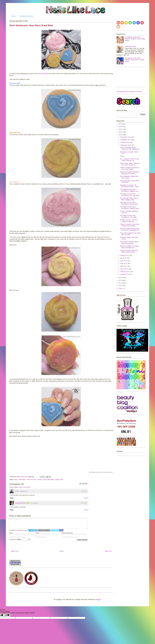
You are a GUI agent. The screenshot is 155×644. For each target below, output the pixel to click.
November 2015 (125, 140)
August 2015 (124, 255)
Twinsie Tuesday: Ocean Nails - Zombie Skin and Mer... (130, 225)
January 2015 (124, 274)
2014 (120, 277)
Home (13, 16)
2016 (120, 132)
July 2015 (123, 258)
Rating (20, 487)
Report (86, 498)
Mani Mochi (22, 479)
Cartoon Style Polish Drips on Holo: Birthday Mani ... (129, 199)
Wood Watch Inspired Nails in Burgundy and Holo (129, 242)
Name (11, 533)
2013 (120, 280)
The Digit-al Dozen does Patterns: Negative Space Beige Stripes (135, 38)
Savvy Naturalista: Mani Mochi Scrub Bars (129, 181)
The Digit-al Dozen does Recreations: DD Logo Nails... (130, 194)
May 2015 (123, 263)
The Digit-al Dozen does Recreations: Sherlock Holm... (130, 207)
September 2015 (125, 145)
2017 (120, 129)
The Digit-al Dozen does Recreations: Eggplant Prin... (129, 190)
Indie (16, 479)
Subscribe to (19, 539)
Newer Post (14, 551)
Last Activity (26, 487)
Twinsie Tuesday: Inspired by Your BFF (129, 212)
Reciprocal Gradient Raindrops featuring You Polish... (129, 173)
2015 (120, 135)
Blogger (98, 599)
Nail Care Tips (31, 479)
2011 (120, 286)
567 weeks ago (34, 503)
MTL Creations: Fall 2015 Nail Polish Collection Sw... (129, 159)
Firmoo (122, 156)
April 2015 (123, 266)
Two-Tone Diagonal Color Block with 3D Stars (130, 234)
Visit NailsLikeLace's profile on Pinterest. (129, 91)
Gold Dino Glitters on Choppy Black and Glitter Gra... (129, 247)
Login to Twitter (54, 530)
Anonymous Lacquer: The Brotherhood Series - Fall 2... (130, 186)
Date (16, 487)
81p (28, 502)
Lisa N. (17, 491)
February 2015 (125, 271)
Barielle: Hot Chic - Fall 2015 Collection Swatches (129, 220)
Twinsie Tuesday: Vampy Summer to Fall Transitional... (130, 148)
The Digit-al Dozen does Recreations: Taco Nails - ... (129, 216)
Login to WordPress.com (43, 530)
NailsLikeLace (20, 476)
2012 (120, 283)
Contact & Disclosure (26, 16)
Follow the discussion (86, 483)
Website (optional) (66, 533)
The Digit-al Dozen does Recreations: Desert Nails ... (129, 203)
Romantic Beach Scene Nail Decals (129, 238)
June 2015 (123, 261)
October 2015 (124, 142)
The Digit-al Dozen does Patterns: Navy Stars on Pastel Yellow (134, 59)
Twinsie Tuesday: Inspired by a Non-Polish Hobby (129, 168)
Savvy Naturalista (43, 73)
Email (37, 533)
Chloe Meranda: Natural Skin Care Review (129, 177)
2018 (120, 126)
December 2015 (125, 137)
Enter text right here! (48, 523)
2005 (120, 288)
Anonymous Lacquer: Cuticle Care (129, 152)
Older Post (108, 551)
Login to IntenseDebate (32, 530)
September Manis (130, 46)
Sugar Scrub (59, 479)
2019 (120, 124)
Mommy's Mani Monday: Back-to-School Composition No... (130, 229)
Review (39, 479)
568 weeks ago (23, 491)
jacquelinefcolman (20, 503)
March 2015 (124, 269)
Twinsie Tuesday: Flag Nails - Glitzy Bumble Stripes (129, 251)
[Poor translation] (7, 615)
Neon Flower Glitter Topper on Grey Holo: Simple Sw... (130, 164)
